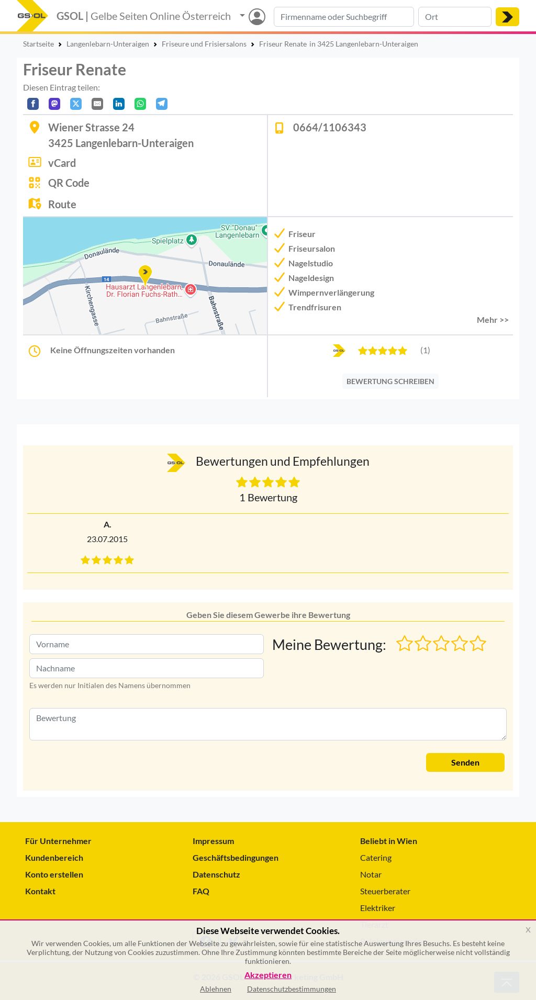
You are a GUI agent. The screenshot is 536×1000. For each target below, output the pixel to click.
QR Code (69, 182)
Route (62, 204)
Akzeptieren (268, 975)
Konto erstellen (54, 874)
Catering (376, 857)
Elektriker (377, 908)
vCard (62, 162)
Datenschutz (216, 874)
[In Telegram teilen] (162, 104)
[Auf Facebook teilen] (33, 104)
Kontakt (40, 891)
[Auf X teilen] (76, 104)
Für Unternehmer (58, 841)
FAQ (201, 891)
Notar (371, 874)
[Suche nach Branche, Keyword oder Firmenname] (344, 17)
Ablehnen (215, 988)
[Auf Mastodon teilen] (54, 104)
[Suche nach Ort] (455, 17)
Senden (465, 762)
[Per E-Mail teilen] (97, 104)
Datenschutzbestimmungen (291, 988)
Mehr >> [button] (493, 319)
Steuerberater (385, 891)
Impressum (213, 841)
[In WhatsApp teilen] (140, 104)
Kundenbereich (54, 857)
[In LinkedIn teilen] (119, 104)
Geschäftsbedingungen (235, 857)
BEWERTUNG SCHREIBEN (390, 381)
